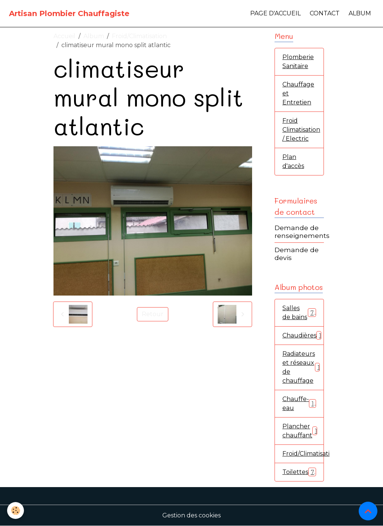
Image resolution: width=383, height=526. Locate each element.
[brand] (69, 13)
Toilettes (299, 472)
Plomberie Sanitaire (298, 61)
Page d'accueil (275, 13)
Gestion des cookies (191, 515)
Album (360, 13)
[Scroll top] (368, 511)
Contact (325, 13)
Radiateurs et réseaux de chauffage (302, 367)
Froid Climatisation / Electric (301, 129)
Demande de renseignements (302, 231)
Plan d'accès (293, 161)
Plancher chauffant (301, 431)
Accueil (64, 36)
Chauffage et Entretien (298, 93)
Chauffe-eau (299, 403)
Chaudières (303, 335)
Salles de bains (299, 313)
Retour (152, 314)
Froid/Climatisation (139, 36)
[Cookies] (15, 510)
